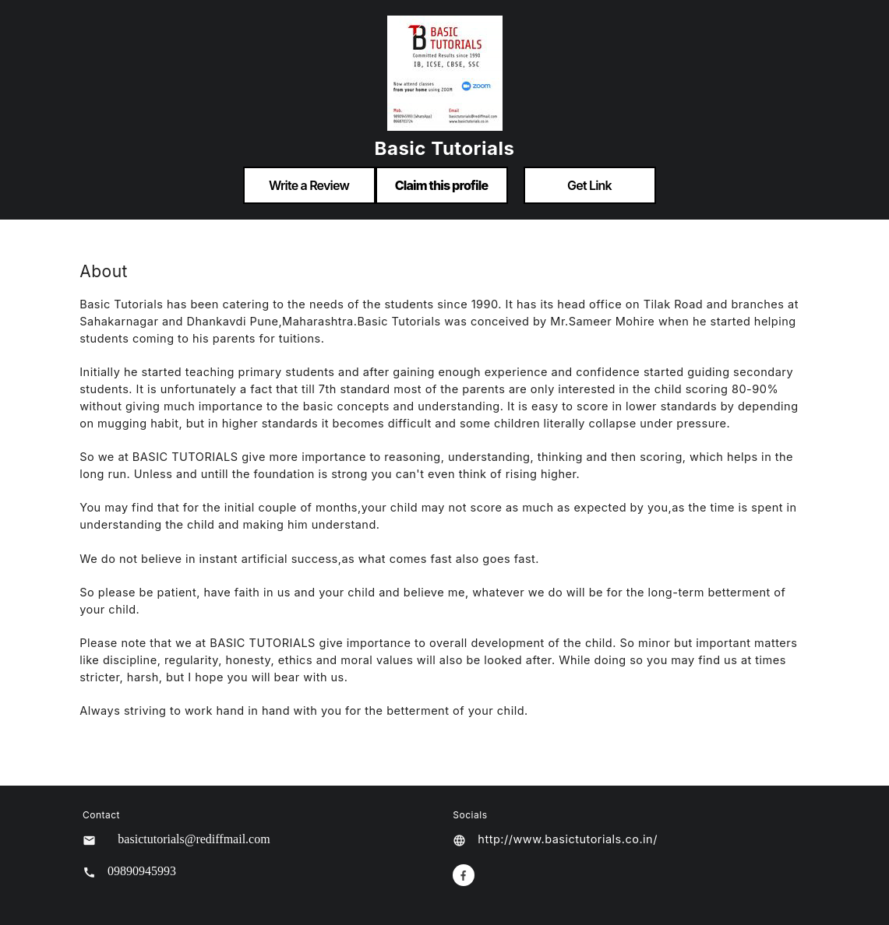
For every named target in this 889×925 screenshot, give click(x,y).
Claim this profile (442, 185)
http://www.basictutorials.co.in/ (568, 839)
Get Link (589, 185)
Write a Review (309, 185)
